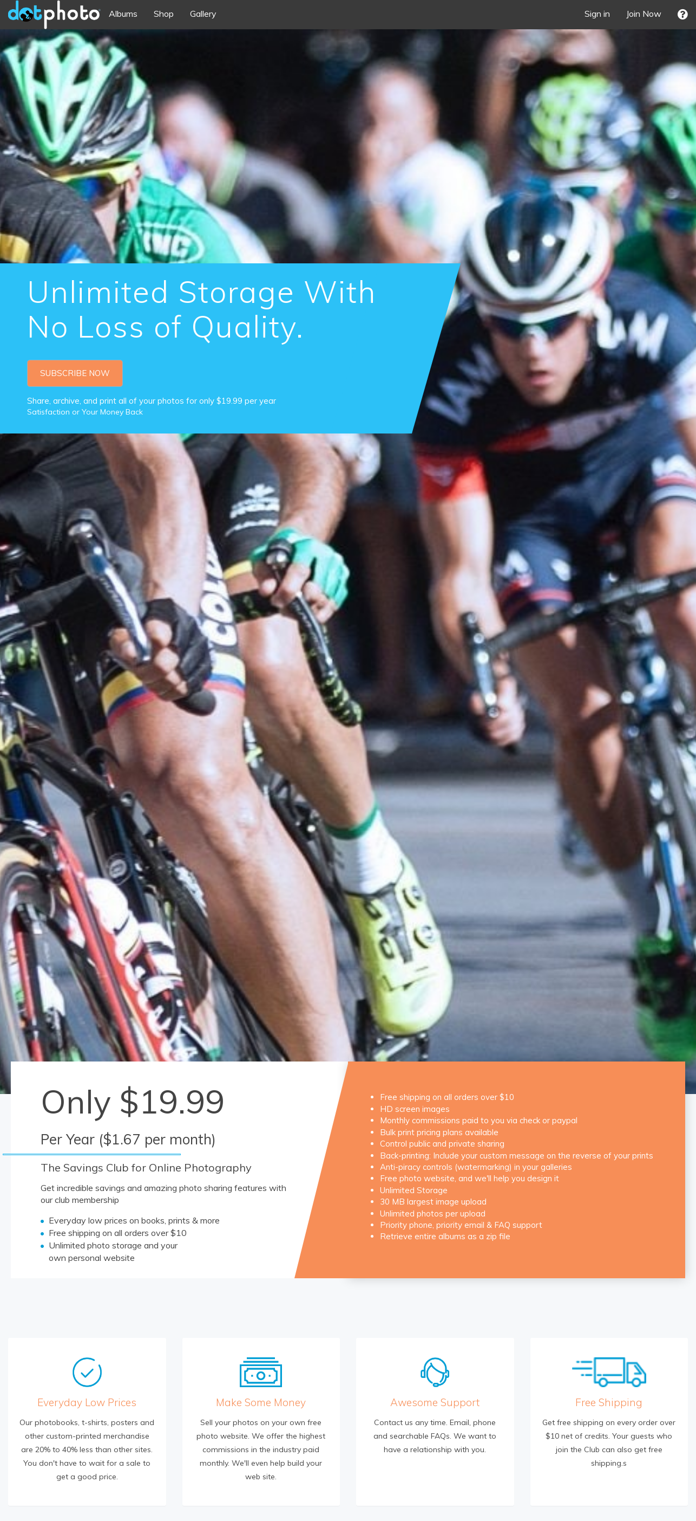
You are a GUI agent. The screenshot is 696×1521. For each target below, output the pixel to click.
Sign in (597, 13)
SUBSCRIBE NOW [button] (75, 373)
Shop (164, 13)
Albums (123, 13)
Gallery (203, 13)
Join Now (643, 13)
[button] (682, 14)
